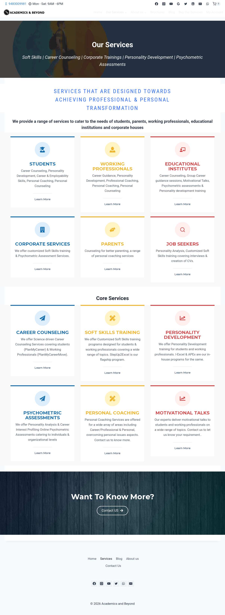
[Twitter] (186, 4)
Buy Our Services (190, 12)
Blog (172, 12)
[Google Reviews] (178, 4)
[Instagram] (164, 4)
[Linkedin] (193, 4)
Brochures (157, 12)
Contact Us (113, 566)
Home (98, 12)
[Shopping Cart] (217, 4)
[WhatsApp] (207, 4)
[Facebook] (156, 4)
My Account (214, 12)
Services (106, 559)
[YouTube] (171, 4)
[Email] (200, 4)
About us (132, 559)
